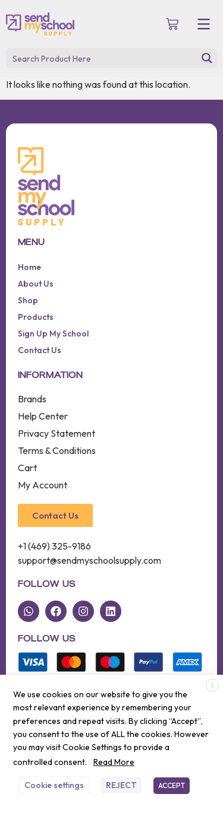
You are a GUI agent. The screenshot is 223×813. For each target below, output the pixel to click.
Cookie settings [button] (54, 785)
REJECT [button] (121, 785)
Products (36, 317)
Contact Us (39, 350)
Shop (28, 300)
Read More (113, 762)
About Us (36, 283)
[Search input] (101, 58)
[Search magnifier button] (207, 58)
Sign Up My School (53, 333)
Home (29, 267)
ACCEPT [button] (171, 785)
